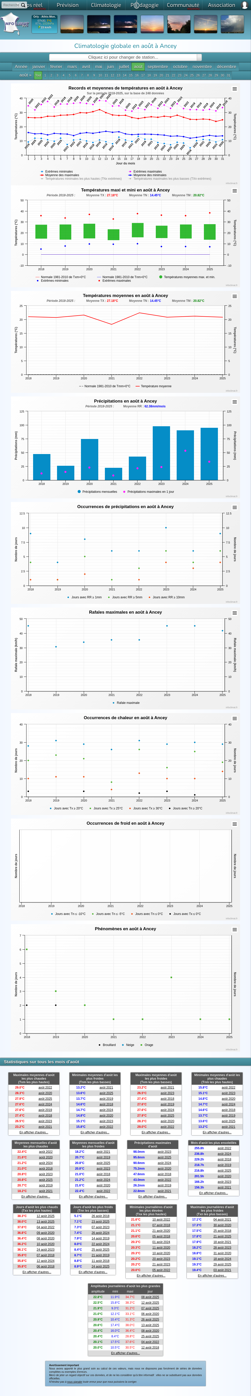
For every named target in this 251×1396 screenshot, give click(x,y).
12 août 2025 (45, 1216)
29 (216, 75)
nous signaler (74, 1381)
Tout (38, 75)
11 (106, 75)
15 (130, 75)
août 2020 (45, 1093)
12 (112, 75)
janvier (38, 66)
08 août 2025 (150, 1297)
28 (210, 75)
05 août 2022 (161, 1270)
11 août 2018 (100, 1261)
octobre (180, 66)
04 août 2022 (45, 1227)
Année (21, 66)
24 (185, 75)
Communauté (183, 6)
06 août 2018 (45, 1266)
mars (72, 66)
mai (98, 66)
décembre (226, 66)
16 (136, 75)
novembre (202, 66)
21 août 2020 (161, 1231)
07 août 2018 (45, 1255)
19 (155, 75)
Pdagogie (145, 5)
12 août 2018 (150, 1347)
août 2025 (45, 1099)
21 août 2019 (100, 1255)
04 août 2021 (222, 1219)
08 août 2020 (45, 1238)
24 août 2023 (45, 1249)
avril (86, 66)
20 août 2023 (161, 1259)
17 (143, 75)
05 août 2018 (161, 1236)
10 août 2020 (45, 1244)
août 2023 (45, 1121)
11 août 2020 (161, 1247)
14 (124, 75)
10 (100, 75)
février (56, 66)
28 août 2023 (222, 1247)
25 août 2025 (100, 1249)
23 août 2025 (100, 1221)
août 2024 (45, 1104)
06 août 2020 (150, 1314)
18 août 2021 (222, 1242)
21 (167, 75)
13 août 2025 (45, 1221)
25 (191, 75)
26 (198, 75)
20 (161, 75)
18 (149, 75)
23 (179, 75)
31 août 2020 (222, 1253)
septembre (157, 66)
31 (228, 75)
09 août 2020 (45, 1233)
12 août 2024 (45, 1261)
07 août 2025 (150, 1308)
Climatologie (106, 5)
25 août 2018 (222, 1231)
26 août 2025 (150, 1319)
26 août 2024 (100, 1233)
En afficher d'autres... (34, 1132)
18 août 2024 (222, 1259)
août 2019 (45, 1110)
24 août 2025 (100, 1266)
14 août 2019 (100, 1238)
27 (204, 75)
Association (221, 5)
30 (222, 75)
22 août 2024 (100, 1244)
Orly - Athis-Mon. (44, 16)
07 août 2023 (100, 1227)
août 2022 (45, 1087)
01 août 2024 (161, 1242)
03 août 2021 (222, 1270)
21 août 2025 (222, 1236)
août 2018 (45, 1115)
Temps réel (31, 6)
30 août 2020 (222, 1225)
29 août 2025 (222, 1264)
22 (173, 75)
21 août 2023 (161, 1264)
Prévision (68, 5)
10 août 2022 (161, 1219)
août (138, 66)
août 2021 (45, 1127)
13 (118, 75)
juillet (124, 66)
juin (110, 66)
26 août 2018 (100, 1216)
